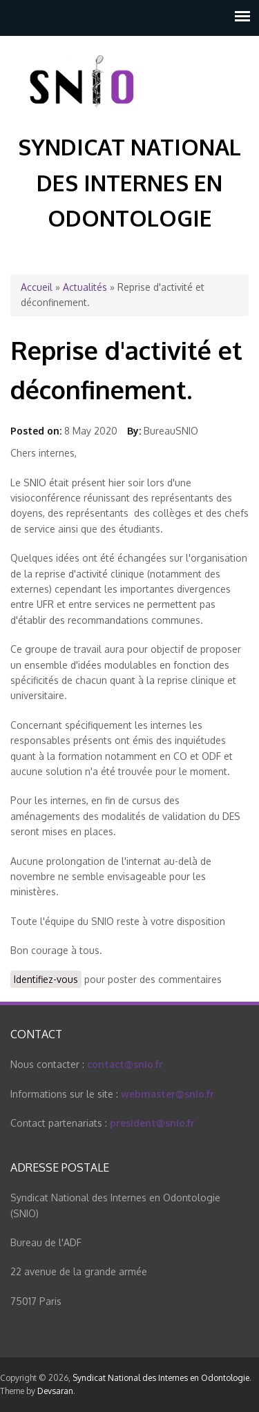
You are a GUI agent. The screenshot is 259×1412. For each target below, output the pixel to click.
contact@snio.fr (125, 1064)
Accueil (36, 287)
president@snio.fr (152, 1123)
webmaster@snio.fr (167, 1094)
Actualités (85, 287)
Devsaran (55, 1391)
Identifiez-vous (46, 979)
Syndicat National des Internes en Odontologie (129, 182)
